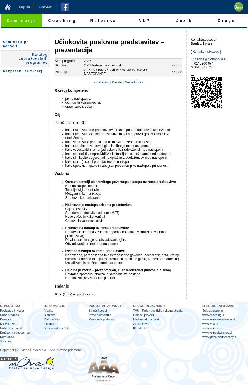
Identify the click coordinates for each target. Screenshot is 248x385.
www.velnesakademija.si (218, 319)
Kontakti (49, 315)
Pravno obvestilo (100, 315)
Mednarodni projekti (146, 319)
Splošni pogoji (98, 310)
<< (173, 65)
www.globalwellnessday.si (219, 337)
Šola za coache (212, 310)
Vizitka (48, 310)
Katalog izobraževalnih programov (33, 59)
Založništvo (141, 323)
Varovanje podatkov (102, 319)
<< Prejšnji (101, 82)
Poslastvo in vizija (12, 310)
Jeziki (185, 20)
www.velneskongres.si (217, 332)
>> (180, 72)
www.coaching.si (213, 315)
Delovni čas (52, 319)
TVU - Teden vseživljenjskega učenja (158, 310)
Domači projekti (143, 315)
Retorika (103, 20)
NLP (144, 20)
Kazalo (117, 82)
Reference (7, 337)
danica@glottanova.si (210, 59)
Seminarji (21, 20)
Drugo (227, 20)
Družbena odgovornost (15, 332)
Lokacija (49, 323)
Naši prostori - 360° (57, 328)
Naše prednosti (10, 315)
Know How (7, 323)
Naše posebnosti (11, 328)
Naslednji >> (134, 82)
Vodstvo (5, 341)
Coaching (62, 20)
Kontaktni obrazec (206, 52)
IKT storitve (140, 328)
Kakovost (6, 319)
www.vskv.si (210, 323)
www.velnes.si (211, 328)
